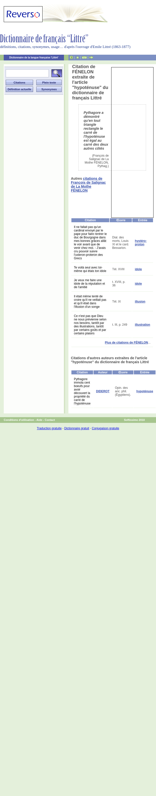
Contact (50, 419)
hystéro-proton (141, 242)
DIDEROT (102, 391)
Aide (39, 419)
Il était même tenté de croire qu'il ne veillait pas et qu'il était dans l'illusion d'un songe (90, 302)
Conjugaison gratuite (105, 428)
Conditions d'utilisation (19, 419)
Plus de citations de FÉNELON (126, 342)
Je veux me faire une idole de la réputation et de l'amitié (89, 283)
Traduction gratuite (49, 428)
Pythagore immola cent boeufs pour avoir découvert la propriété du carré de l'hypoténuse (82, 391)
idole (138, 269)
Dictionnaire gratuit (76, 428)
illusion (140, 301)
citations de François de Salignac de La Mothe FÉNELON (88, 184)
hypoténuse (144, 391)
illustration (142, 324)
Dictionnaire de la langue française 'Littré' (33, 57)
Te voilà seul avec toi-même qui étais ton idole (90, 269)
